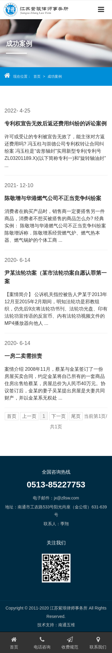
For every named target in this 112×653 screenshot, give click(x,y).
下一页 (58, 416)
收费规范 (70, 643)
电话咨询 (42, 643)
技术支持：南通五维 (56, 624)
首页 (37, 76)
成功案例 (54, 76)
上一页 (29, 416)
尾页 (76, 416)
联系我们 (98, 643)
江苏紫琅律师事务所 (39, 9)
